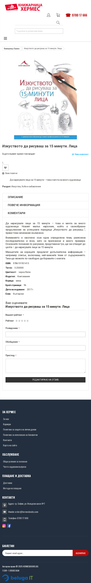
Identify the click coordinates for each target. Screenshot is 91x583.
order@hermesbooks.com (26, 511)
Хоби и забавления (31, 186)
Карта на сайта (10, 445)
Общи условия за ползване (15, 461)
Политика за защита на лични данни (19, 429)
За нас (6, 419)
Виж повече (9, 173)
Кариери (7, 424)
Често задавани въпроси (14, 466)
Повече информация (24, 205)
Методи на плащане (12, 488)
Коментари (16, 213)
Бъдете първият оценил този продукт (18, 153)
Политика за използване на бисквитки (20, 434)
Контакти (7, 440)
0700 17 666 (79, 15)
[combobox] (39, 31)
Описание (15, 197)
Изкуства (16, 186)
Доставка (7, 482)
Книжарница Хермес (12, 48)
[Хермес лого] (23, 7)
